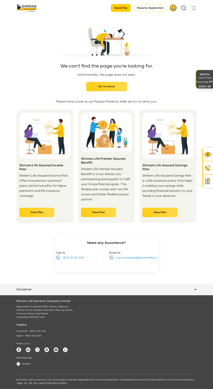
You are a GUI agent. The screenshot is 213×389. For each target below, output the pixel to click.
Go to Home (106, 86)
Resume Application (150, 8)
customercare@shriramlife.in (136, 257)
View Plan (36, 212)
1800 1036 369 (73, 257)
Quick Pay (120, 8)
